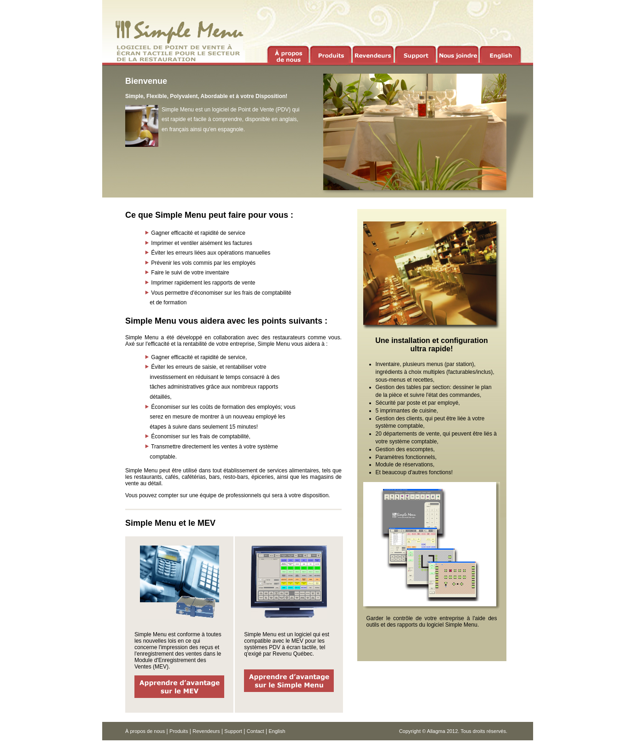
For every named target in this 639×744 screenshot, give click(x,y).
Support (233, 731)
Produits (178, 731)
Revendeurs (206, 731)
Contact (255, 731)
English (276, 731)
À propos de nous (145, 731)
